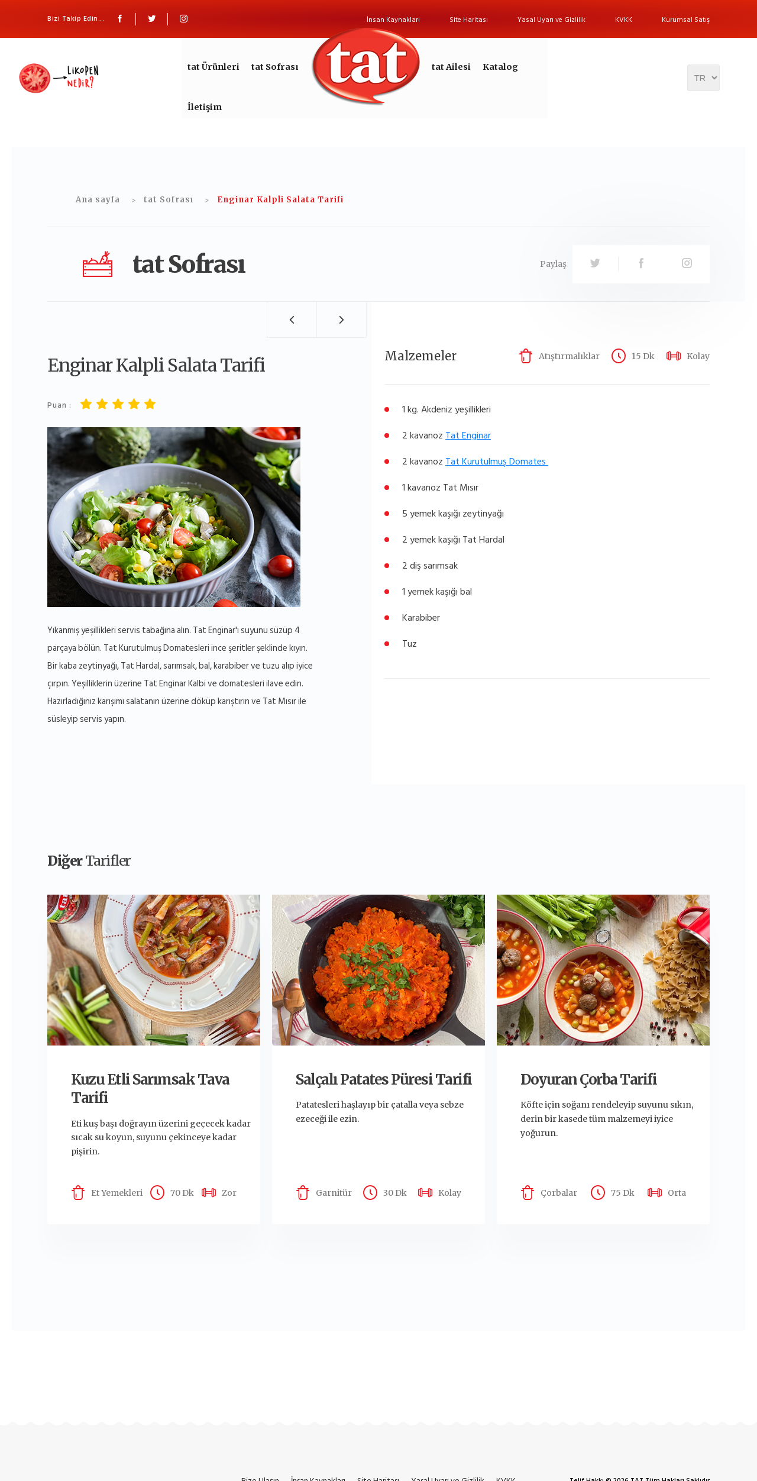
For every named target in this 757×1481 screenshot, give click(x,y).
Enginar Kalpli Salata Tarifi (280, 200)
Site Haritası (468, 19)
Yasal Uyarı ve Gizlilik (551, 19)
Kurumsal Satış (686, 19)
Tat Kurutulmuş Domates (495, 461)
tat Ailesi (444, 67)
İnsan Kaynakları (393, 19)
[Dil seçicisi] (703, 87)
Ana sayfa (98, 200)
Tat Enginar (468, 435)
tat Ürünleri (215, 67)
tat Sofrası (272, 67)
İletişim (207, 116)
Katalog (490, 67)
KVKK (623, 19)
